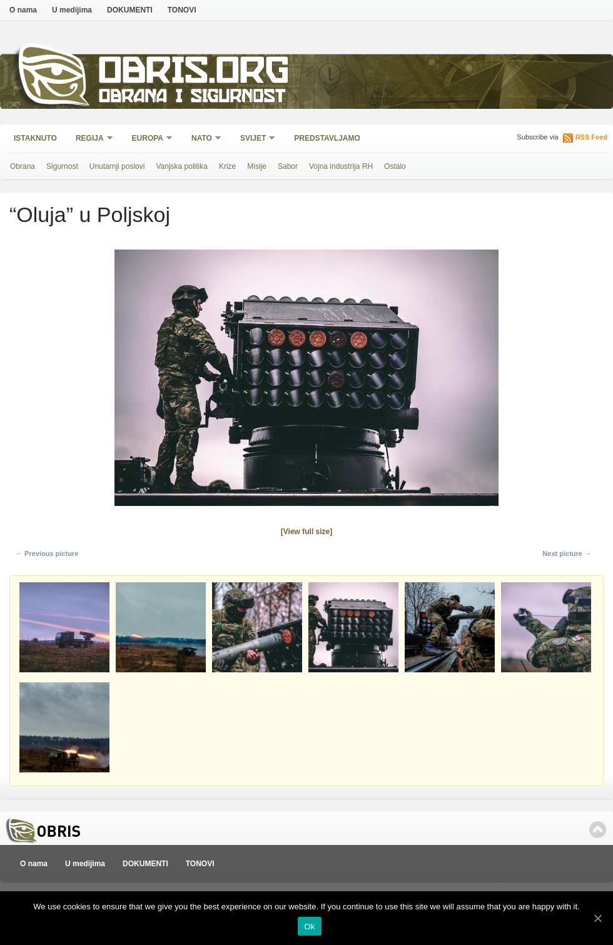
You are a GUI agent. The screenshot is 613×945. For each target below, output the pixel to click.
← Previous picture (47, 553)
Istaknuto (35, 138)
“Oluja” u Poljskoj (89, 214)
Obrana (22, 166)
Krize (227, 166)
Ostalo (395, 166)
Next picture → (566, 553)
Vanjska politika (182, 166)
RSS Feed (591, 137)
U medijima (72, 10)
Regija (90, 139)
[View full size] (306, 531)
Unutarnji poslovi (117, 166)
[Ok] (597, 918)
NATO (202, 139)
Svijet (253, 139)
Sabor (288, 166)
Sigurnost (62, 166)
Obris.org (194, 73)
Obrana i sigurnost (192, 98)
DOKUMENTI (130, 10)
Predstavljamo (327, 138)
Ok (309, 926)
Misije (256, 166)
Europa (148, 139)
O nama (23, 10)
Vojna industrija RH (341, 166)
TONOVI (182, 10)
